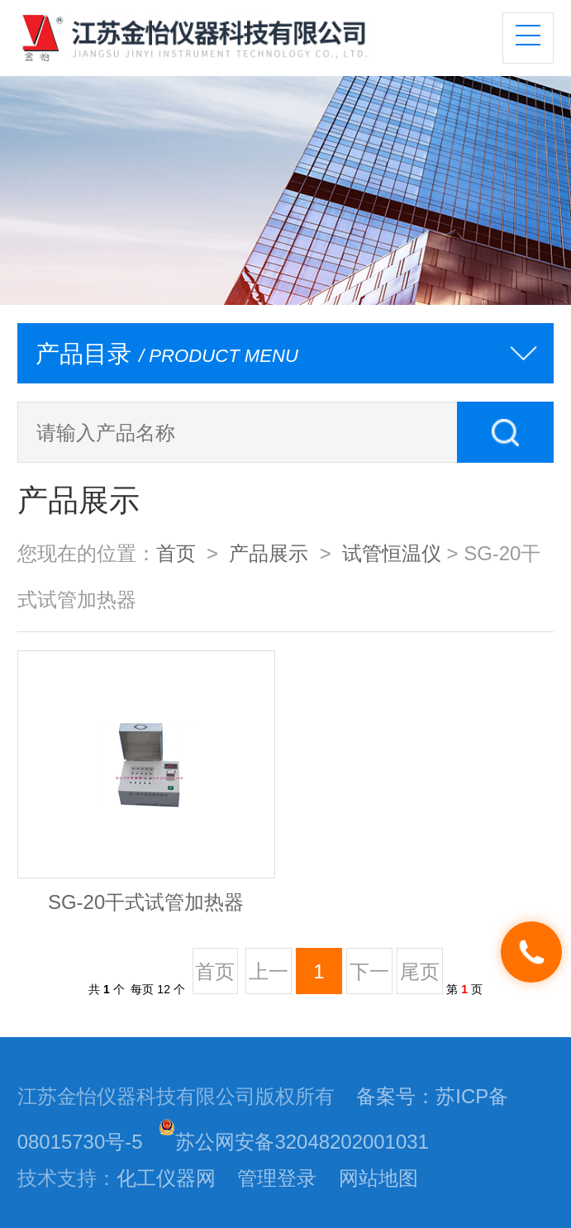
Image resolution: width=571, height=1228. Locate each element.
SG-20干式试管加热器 (146, 902)
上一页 (268, 976)
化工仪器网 (166, 1178)
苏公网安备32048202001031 (293, 1141)
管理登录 (276, 1178)
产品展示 (268, 553)
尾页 (420, 971)
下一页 (369, 976)
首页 (176, 553)
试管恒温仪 (391, 553)
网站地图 (378, 1178)
